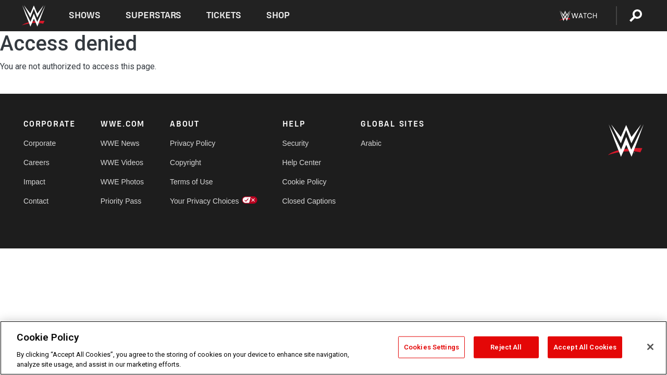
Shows (85, 15)
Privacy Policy (192, 143)
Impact (34, 182)
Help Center (302, 162)
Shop (278, 15)
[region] (333, 348)
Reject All (506, 347)
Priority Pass (121, 201)
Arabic (371, 143)
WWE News (120, 143)
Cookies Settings (431, 347)
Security (295, 143)
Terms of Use (191, 182)
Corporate (39, 143)
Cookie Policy (304, 182)
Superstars (154, 15)
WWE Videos (122, 162)
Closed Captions (309, 201)
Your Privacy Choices (204, 201)
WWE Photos (122, 182)
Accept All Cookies (584, 347)
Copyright (185, 162)
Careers (36, 162)
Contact (35, 201)
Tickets (223, 15)
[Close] (650, 346)
